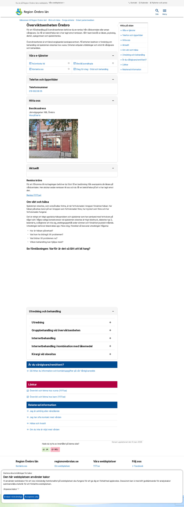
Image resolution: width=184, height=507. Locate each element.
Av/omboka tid (37, 63)
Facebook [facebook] (137, 466)
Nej (54, 449)
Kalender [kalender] (143, 3)
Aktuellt (34, 168)
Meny (164, 11)
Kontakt (132, 3)
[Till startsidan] (32, 12)
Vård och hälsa (54, 20)
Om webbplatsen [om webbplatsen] (62, 466)
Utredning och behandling (45, 311)
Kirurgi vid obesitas (44, 354)
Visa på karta (34, 115)
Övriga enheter (68, 20)
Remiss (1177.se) (34, 195)
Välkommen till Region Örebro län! (33, 20)
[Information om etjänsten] (69, 63)
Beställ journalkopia (83, 63)
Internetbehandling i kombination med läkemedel (62, 346)
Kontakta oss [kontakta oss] (21, 466)
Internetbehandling (43, 338)
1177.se (96, 466)
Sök (157, 11)
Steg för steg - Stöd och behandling (90, 69)
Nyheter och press (158, 3)
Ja (45, 449)
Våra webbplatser (57, 3)
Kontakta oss (36, 69)
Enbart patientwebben (85, 20)
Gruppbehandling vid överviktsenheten (56, 330)
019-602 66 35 (35, 91)
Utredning (38, 322)
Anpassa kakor (11, 489)
